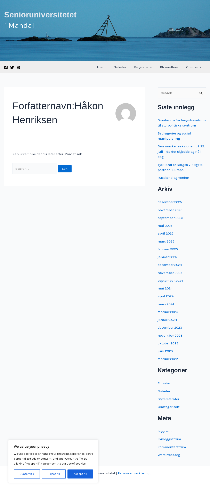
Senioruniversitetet (40, 14)
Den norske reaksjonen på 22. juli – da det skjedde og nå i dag (181, 151)
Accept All (80, 474)
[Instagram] (18, 67)
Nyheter (123, 67)
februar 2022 (168, 359)
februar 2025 (168, 249)
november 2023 (170, 335)
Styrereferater (168, 399)
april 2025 (165, 233)
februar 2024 (168, 312)
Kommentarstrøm (172, 447)
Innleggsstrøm (169, 439)
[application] (153, 67)
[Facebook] (6, 67)
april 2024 (165, 296)
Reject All (54, 474)
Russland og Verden (173, 177)
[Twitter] (12, 67)
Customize (27, 474)
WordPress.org (169, 455)
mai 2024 (165, 288)
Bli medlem (171, 67)
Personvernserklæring (134, 473)
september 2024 (170, 280)
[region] (53, 461)
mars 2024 (166, 304)
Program (146, 67)
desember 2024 (170, 265)
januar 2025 (167, 257)
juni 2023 (165, 351)
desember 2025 (170, 202)
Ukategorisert (168, 407)
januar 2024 (167, 320)
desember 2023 (170, 327)
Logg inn (165, 431)
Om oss (194, 67)
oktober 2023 (168, 343)
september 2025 (170, 218)
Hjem (106, 67)
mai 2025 (165, 225)
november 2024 (170, 273)
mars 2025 (166, 241)
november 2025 (170, 210)
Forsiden (164, 383)
